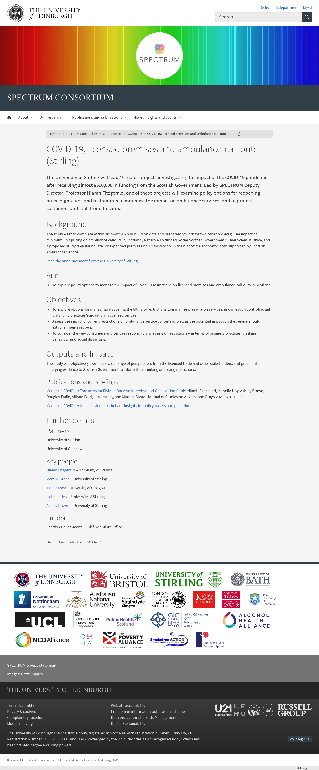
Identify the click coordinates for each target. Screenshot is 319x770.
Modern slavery (20, 723)
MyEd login (300, 739)
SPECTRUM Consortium (80, 133)
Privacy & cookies (21, 711)
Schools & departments (280, 7)
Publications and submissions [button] (97, 117)
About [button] (23, 117)
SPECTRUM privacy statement (31, 665)
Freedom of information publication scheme (148, 711)
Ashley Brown (57, 505)
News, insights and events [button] (155, 117)
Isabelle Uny (56, 496)
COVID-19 (135, 133)
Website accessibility (128, 705)
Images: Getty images (25, 673)
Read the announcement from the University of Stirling (92, 260)
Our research (113, 133)
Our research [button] (50, 117)
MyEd (307, 7)
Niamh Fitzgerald (60, 470)
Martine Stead (58, 478)
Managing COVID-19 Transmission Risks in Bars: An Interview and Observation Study (116, 390)
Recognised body (166, 739)
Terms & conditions (23, 705)
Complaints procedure (26, 717)
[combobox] (258, 17)
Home (53, 133)
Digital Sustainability (128, 723)
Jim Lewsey (56, 487)
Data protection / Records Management (144, 717)
